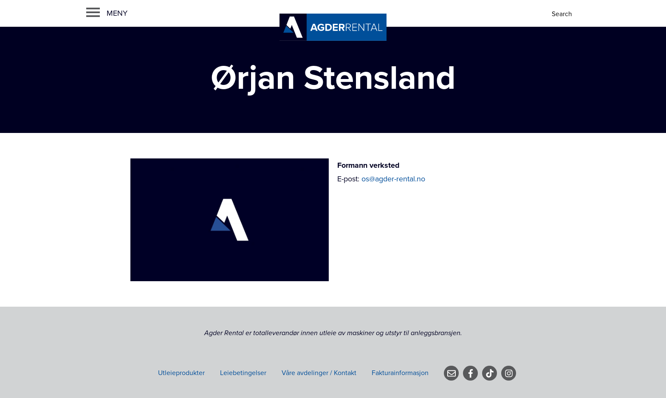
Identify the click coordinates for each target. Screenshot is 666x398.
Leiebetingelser (243, 373)
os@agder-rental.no (393, 178)
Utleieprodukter (181, 373)
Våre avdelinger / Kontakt (319, 373)
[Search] (562, 14)
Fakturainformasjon (400, 373)
